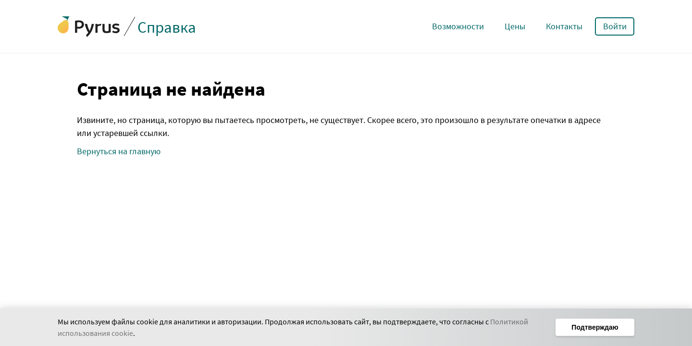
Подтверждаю (594, 327)
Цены (515, 26)
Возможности (458, 26)
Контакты (564, 26)
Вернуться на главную (119, 151)
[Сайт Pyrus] (89, 26)
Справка (166, 27)
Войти (615, 26)
